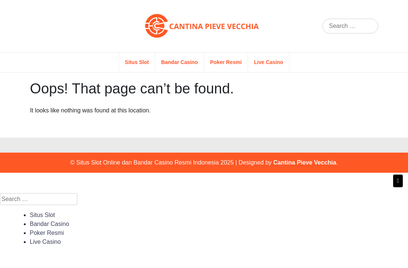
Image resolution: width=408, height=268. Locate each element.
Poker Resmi (226, 62)
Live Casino (268, 62)
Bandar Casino (179, 62)
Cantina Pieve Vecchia (304, 162)
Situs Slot (137, 62)
